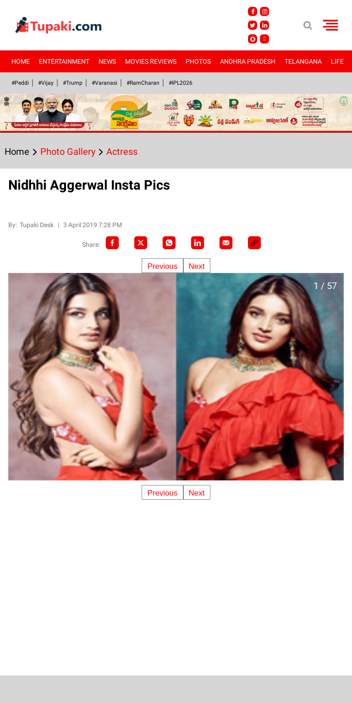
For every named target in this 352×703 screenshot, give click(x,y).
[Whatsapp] (169, 243)
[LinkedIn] (197, 243)
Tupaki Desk (37, 225)
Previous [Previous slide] (162, 266)
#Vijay (46, 83)
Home (20, 61)
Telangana (303, 61)
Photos (198, 61)
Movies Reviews (150, 61)
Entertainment (64, 61)
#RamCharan (143, 83)
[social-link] (254, 243)
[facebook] (112, 243)
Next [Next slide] (197, 266)
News (107, 61)
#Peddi (20, 83)
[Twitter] (141, 243)
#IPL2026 (180, 83)
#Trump (72, 83)
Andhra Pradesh (247, 61)
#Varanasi (104, 83)
